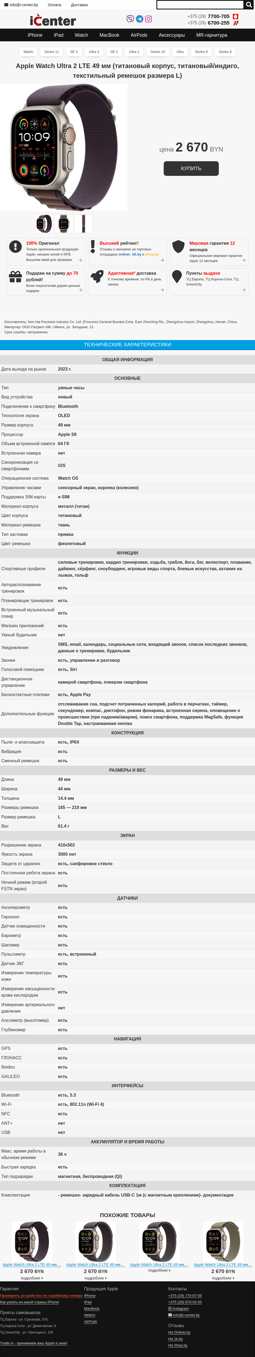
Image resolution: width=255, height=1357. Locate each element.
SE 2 (114, 52)
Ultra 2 (134, 52)
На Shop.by (177, 1345)
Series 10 (157, 52)
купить (191, 168)
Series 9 (201, 52)
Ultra (180, 52)
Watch (28, 52)
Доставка (79, 5)
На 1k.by (175, 1339)
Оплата (54, 5)
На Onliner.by (179, 1332)
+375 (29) (212, 16)
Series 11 (51, 52)
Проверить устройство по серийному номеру (41, 1296)
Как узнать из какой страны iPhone (29, 1302)
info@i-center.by (21, 5)
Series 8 (225, 52)
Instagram (178, 1308)
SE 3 (74, 52)
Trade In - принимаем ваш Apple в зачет (34, 1343)
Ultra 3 (94, 52)
